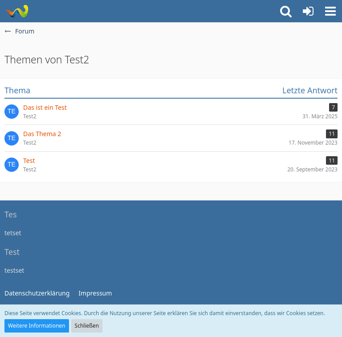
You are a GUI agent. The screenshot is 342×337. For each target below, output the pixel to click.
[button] (330, 11)
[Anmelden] (308, 11)
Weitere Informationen (36, 325)
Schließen (87, 325)
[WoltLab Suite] (17, 11)
